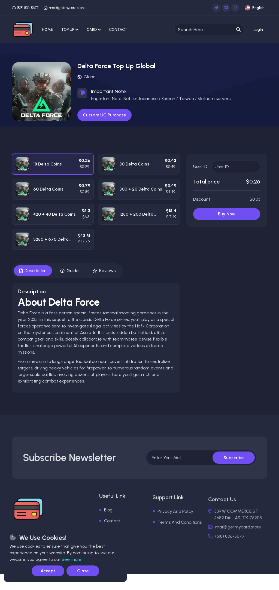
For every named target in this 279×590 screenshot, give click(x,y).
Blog (108, 520)
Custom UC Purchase (104, 115)
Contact (118, 29)
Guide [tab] (69, 270)
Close (83, 570)
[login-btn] (258, 30)
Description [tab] (33, 270)
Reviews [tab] (104, 270)
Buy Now (226, 213)
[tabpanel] (96, 337)
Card (94, 29)
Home (47, 29)
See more (71, 559)
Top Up (69, 29)
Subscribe (233, 463)
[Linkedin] (226, 8)
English (255, 8)
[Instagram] (235, 8)
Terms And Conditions (179, 535)
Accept (48, 570)
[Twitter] (216, 8)
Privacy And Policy (175, 524)
